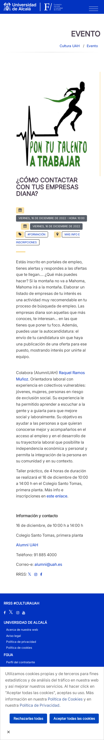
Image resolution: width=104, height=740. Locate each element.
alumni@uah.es (48, 564)
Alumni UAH (27, 544)
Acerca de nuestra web (22, 629)
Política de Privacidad (39, 705)
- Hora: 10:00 (51, 218)
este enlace (57, 495)
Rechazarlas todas (28, 718)
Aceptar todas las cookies (74, 718)
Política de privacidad (21, 642)
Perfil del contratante (20, 662)
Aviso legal (13, 636)
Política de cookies (19, 647)
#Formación (36, 234)
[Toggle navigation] (94, 9)
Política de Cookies (65, 699)
